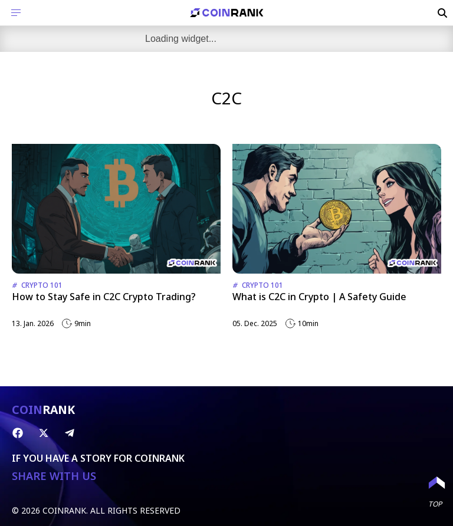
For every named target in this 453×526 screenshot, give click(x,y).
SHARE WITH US (54, 476)
